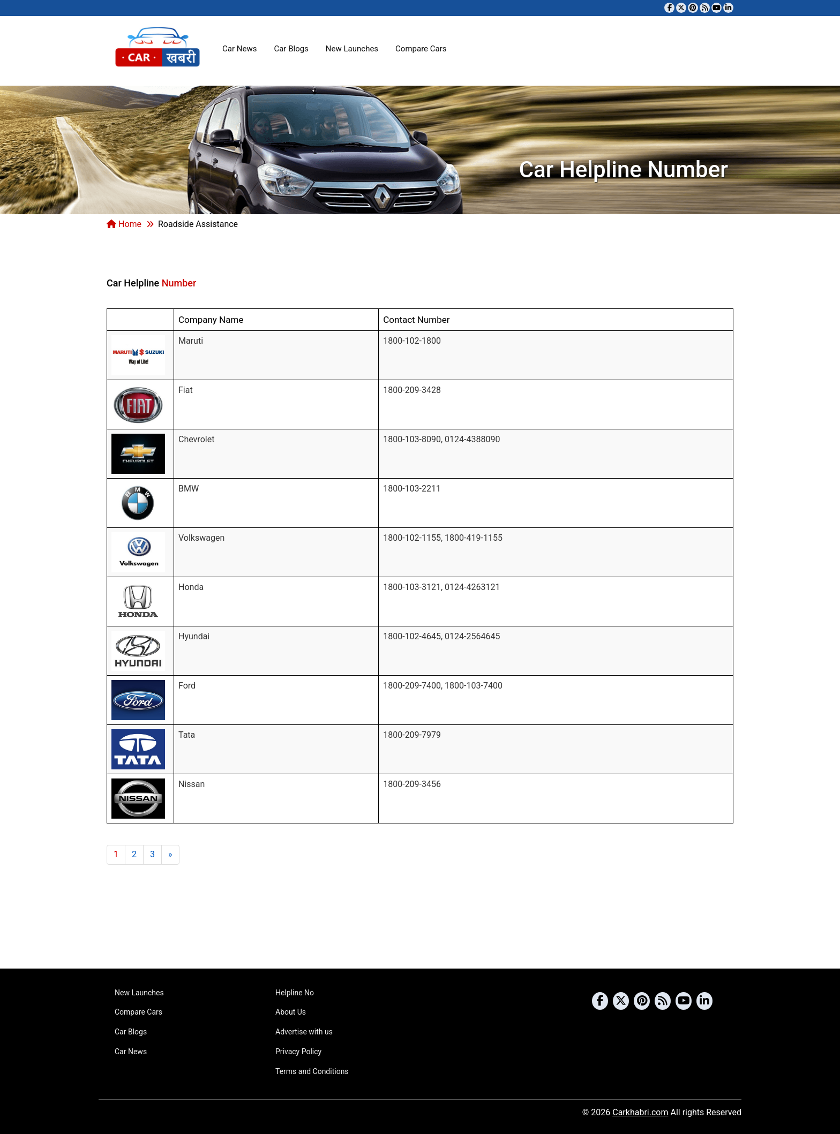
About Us (290, 1012)
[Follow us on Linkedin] (728, 8)
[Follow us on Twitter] (681, 8)
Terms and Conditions (312, 1071)
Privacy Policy (298, 1051)
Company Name (210, 319)
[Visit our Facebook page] (669, 8)
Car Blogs (291, 49)
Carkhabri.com (640, 1112)
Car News (239, 49)
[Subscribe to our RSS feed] (705, 8)
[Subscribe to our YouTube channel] (716, 8)
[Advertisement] (538, 270)
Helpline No (294, 992)
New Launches (352, 49)
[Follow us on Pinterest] (693, 8)
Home (124, 224)
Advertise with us (304, 1031)
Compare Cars (420, 49)
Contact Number (416, 319)
